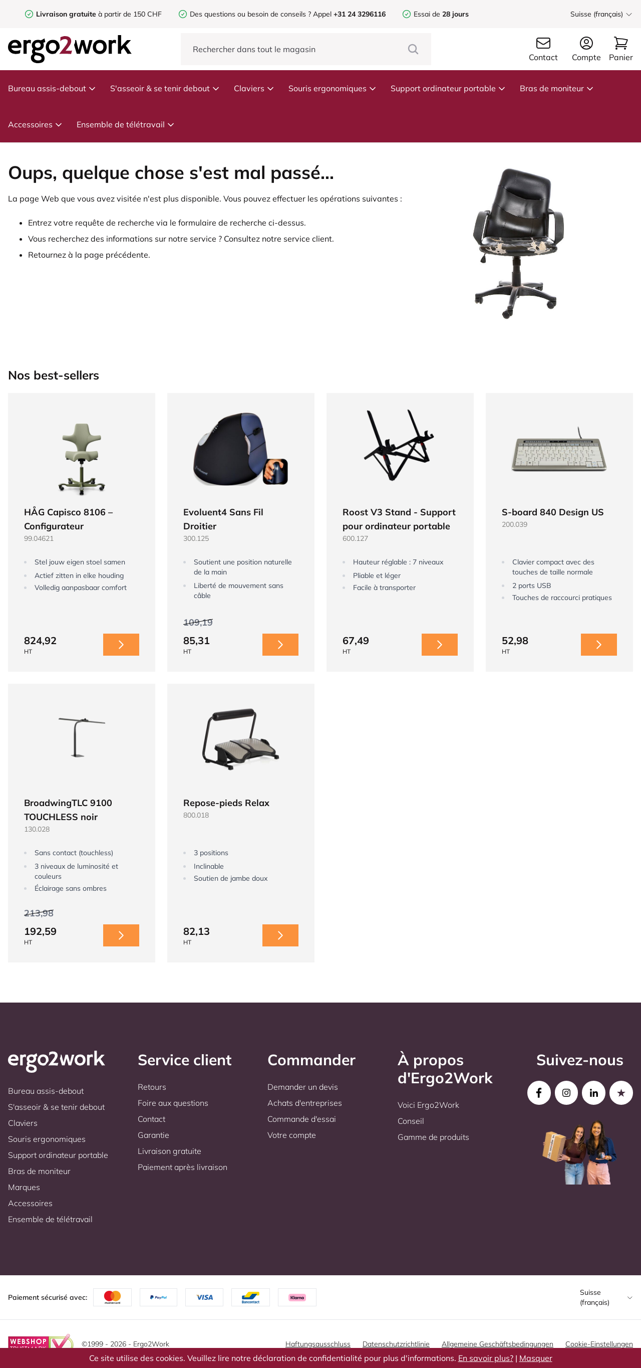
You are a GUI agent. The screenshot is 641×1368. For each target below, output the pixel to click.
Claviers (254, 88)
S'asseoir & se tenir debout (165, 88)
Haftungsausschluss (318, 1343)
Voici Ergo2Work (428, 1105)
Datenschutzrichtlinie (396, 1343)
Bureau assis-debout (52, 88)
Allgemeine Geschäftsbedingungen (497, 1343)
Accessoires (35, 124)
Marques (24, 1187)
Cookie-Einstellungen (599, 1343)
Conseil (411, 1121)
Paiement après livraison (182, 1167)
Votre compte (291, 1135)
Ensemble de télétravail (126, 124)
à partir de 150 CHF (99, 14)
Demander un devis (302, 1087)
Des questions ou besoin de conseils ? (250, 14)
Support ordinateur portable (448, 88)
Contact (151, 1119)
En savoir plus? (485, 1358)
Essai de (441, 14)
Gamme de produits (433, 1137)
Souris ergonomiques (332, 88)
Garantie (153, 1135)
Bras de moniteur (557, 88)
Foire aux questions (173, 1103)
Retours (152, 1087)
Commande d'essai (301, 1119)
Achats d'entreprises (304, 1103)
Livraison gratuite (169, 1151)
